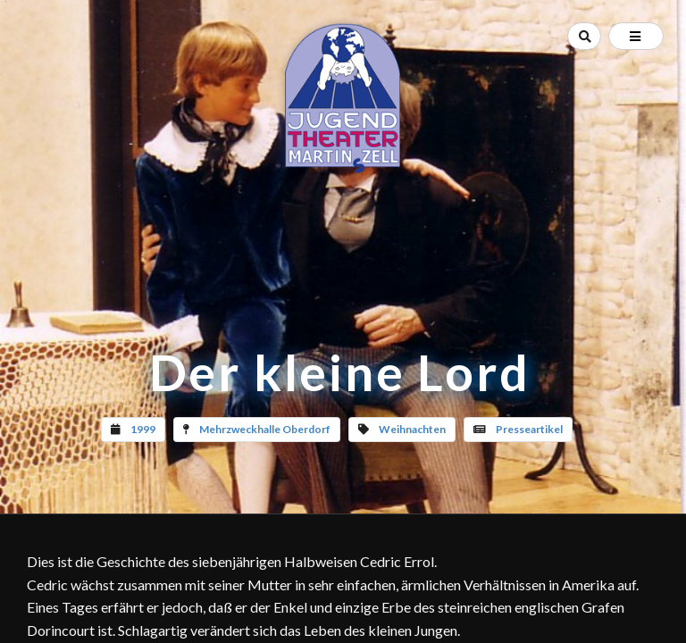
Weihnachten (412, 429)
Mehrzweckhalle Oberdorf (264, 429)
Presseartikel (529, 429)
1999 (142, 429)
